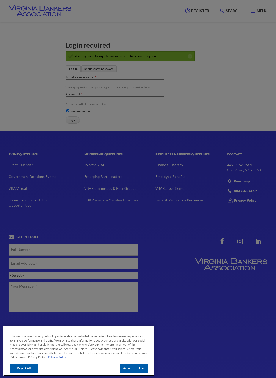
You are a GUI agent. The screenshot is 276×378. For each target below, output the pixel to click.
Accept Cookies (134, 368)
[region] (78, 351)
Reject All (24, 368)
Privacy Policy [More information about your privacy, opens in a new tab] (57, 357)
